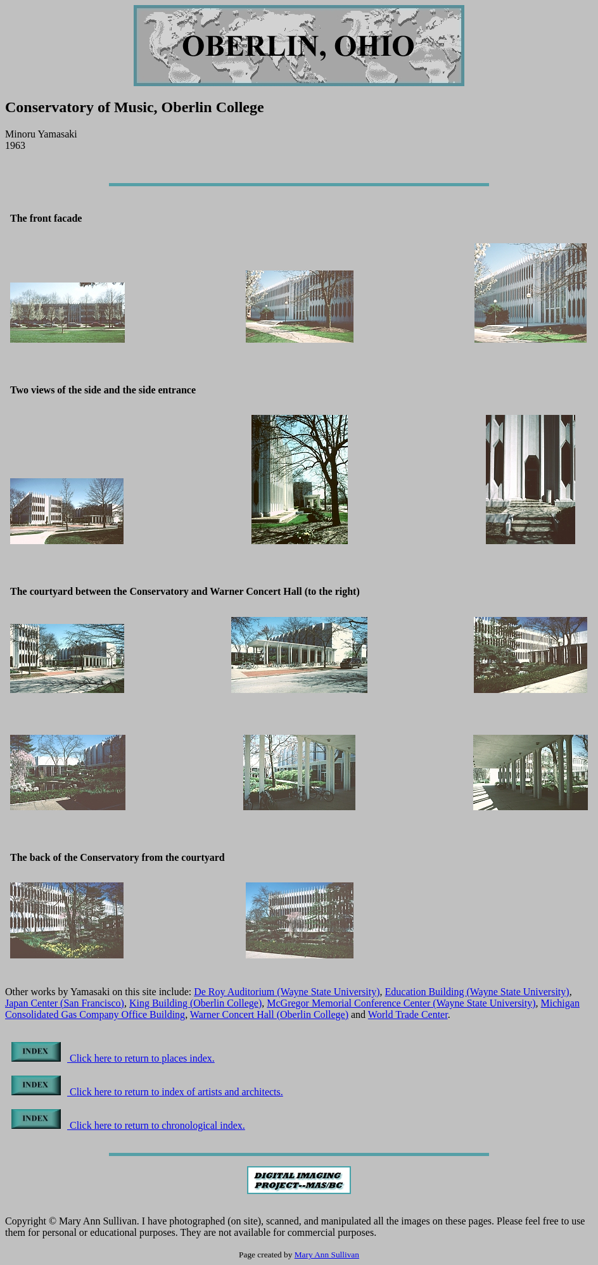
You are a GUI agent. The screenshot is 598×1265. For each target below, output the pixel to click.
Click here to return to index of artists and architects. (147, 1091)
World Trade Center (408, 1014)
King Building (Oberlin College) (195, 1003)
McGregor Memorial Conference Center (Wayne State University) (401, 1003)
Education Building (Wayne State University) (477, 991)
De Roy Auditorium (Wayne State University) (286, 991)
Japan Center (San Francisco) (64, 1003)
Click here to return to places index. (113, 1058)
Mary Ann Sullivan (327, 1254)
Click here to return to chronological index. (128, 1125)
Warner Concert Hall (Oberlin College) (269, 1014)
